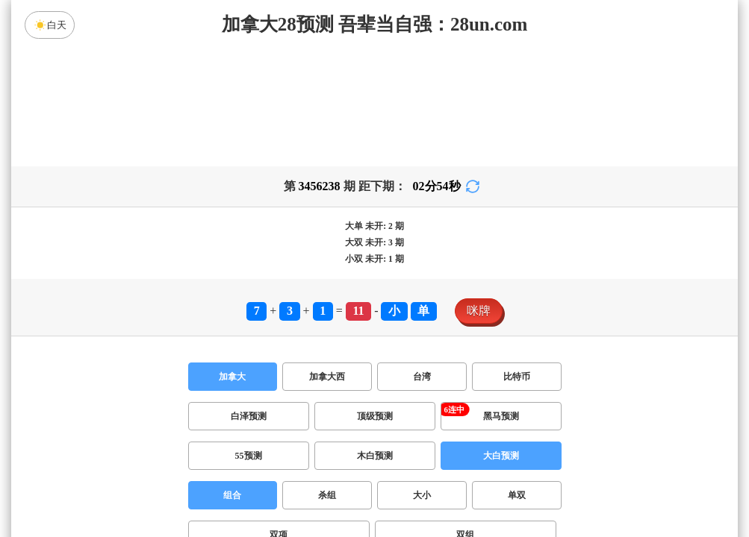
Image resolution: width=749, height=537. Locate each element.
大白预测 (501, 455)
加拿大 (232, 376)
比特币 (516, 376)
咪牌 (479, 310)
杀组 (327, 495)
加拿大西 (327, 376)
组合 (232, 495)
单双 (517, 495)
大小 (422, 495)
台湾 (422, 376)
